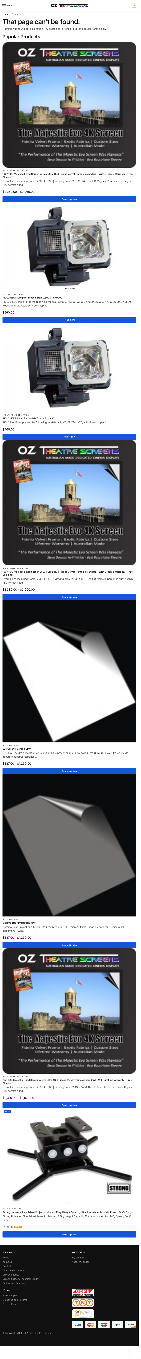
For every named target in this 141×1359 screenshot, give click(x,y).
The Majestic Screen (14, 1270)
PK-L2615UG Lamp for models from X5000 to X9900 (32, 297)
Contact (7, 1266)
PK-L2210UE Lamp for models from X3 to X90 (28, 418)
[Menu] (7, 5)
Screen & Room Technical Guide (20, 1279)
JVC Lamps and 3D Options (16, 294)
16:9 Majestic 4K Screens (15, 171)
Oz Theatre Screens (41, 1333)
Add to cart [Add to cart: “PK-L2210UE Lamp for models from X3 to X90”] (69, 436)
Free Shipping (10, 1295)
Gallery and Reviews (14, 1283)
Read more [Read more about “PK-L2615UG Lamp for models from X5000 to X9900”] (69, 320)
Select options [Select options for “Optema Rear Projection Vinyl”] (69, 945)
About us (7, 1261)
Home (5, 14)
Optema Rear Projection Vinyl (19, 922)
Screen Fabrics (11, 1274)
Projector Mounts (12, 1209)
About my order (80, 1261)
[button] (133, 5)
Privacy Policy (10, 1304)
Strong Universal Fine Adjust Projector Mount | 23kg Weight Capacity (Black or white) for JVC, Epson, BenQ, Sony (67, 1212)
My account (78, 1257)
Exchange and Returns (15, 1299)
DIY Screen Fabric (12, 745)
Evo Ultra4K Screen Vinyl (17, 748)
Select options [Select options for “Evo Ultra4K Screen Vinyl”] (69, 771)
